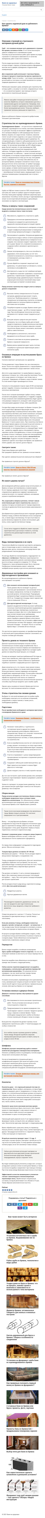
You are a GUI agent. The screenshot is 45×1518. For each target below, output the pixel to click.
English (4, 15)
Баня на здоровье (9, 3)
